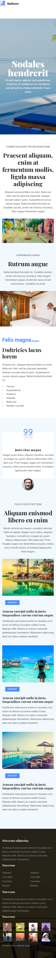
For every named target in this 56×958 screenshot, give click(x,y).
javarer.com (23, 945)
